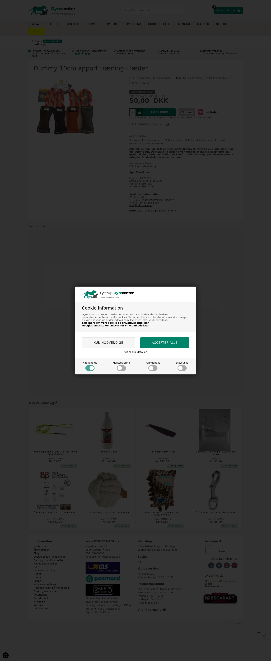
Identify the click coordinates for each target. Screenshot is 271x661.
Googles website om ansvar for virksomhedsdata (115, 325)
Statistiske (182, 366)
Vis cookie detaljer (135, 352)
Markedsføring (121, 366)
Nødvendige (90, 366)
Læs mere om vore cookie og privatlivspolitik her (115, 322)
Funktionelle (153, 366)
